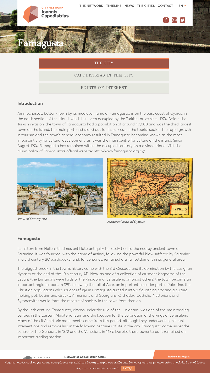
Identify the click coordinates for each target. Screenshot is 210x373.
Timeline (114, 5)
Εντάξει (128, 368)
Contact (165, 5)
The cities (146, 5)
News (129, 5)
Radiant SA (174, 357)
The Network (91, 5)
